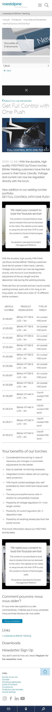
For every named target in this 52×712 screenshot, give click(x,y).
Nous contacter (12, 621)
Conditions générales (11, 682)
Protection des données (12, 689)
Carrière (5, 679)
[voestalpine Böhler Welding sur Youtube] (22, 699)
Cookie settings (9, 692)
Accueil (6, 19)
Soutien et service (9, 677)
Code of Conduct (9, 684)
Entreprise (16, 19)
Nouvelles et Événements (35, 19)
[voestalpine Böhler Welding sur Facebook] (10, 699)
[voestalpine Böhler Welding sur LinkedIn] (16, 699)
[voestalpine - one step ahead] (14, 5)
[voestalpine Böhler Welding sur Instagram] (4, 699)
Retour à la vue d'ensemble (16, 100)
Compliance (7, 687)
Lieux (9, 70)
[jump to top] (45, 671)
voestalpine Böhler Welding (17, 635)
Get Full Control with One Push (16, 23)
